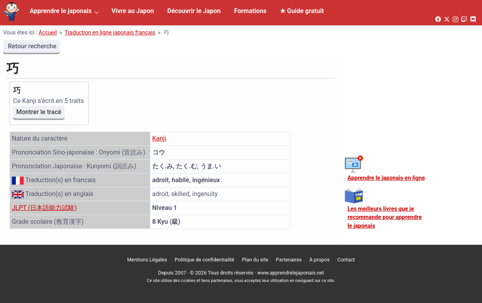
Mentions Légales (147, 260)
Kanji (159, 138)
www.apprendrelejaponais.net (290, 273)
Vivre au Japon (133, 11)
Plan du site (255, 260)
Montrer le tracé (38, 112)
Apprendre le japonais (61, 11)
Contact (346, 260)
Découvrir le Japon (194, 11)
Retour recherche (31, 46)
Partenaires (289, 260)
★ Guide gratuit (302, 11)
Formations (250, 11)
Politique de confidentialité (204, 260)
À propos (319, 260)
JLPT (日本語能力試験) (44, 208)
